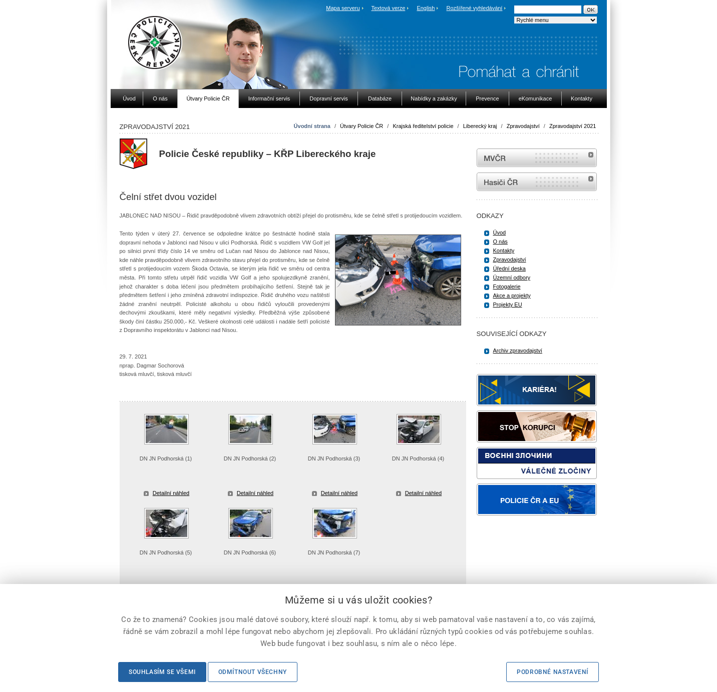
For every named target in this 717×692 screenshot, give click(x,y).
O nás (500, 241)
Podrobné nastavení (552, 672)
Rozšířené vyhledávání (475, 8)
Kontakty (504, 251)
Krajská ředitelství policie (423, 126)
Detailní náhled (171, 493)
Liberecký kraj (480, 126)
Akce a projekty (512, 295)
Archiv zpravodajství (517, 351)
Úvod (499, 233)
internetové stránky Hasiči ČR (537, 181)
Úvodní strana (312, 126)
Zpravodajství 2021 (572, 126)
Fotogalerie (507, 287)
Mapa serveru (343, 8)
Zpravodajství (523, 126)
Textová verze (388, 8)
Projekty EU (507, 305)
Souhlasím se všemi (162, 672)
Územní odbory (512, 277)
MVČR (537, 157)
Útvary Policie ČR (361, 126)
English (426, 8)
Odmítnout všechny (252, 672)
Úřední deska (509, 269)
